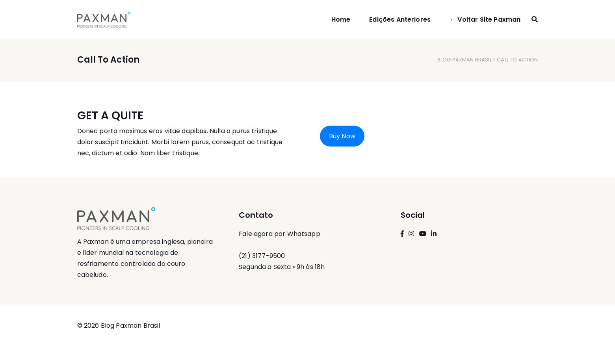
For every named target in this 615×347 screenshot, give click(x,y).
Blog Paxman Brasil (464, 59)
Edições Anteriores (400, 19)
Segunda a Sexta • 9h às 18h (282, 266)
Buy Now (342, 136)
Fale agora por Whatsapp (279, 233)
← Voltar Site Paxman (485, 19)
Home (341, 19)
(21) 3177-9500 (262, 255)
